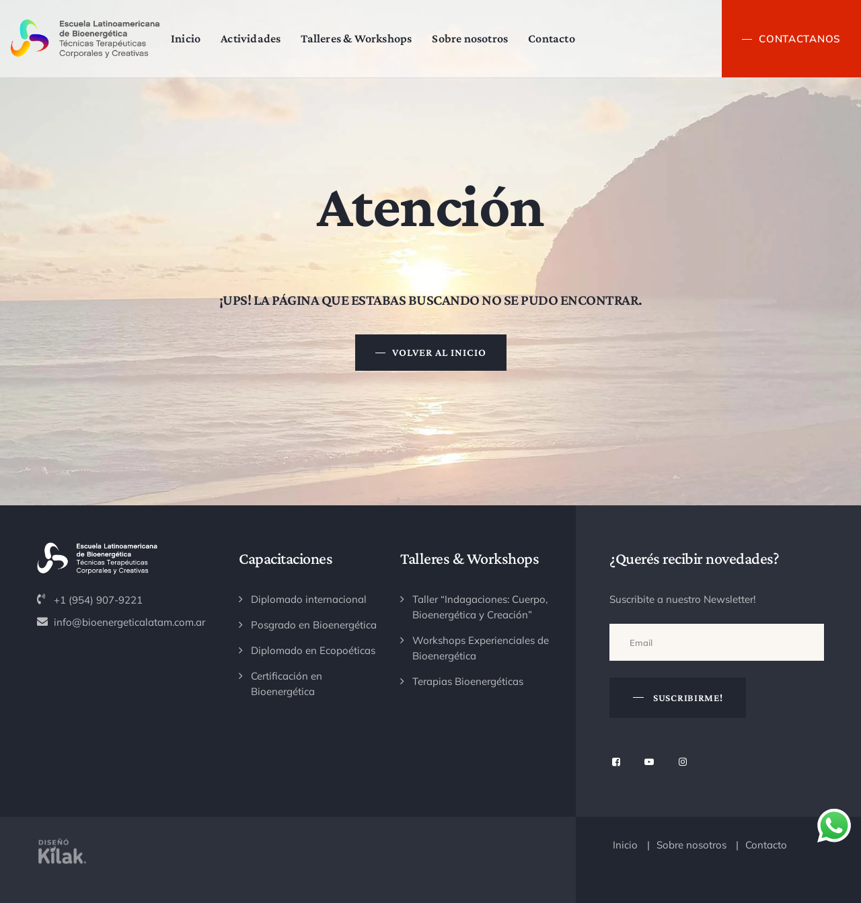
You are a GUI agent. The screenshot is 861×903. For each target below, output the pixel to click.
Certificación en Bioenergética (286, 684)
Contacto (561, 38)
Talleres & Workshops (366, 38)
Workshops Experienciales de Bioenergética (480, 648)
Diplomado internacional (309, 599)
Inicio (195, 38)
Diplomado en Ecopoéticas (313, 650)
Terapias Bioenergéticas (467, 681)
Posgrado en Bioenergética (314, 624)
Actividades (261, 38)
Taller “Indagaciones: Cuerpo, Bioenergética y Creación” (480, 607)
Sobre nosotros (480, 38)
